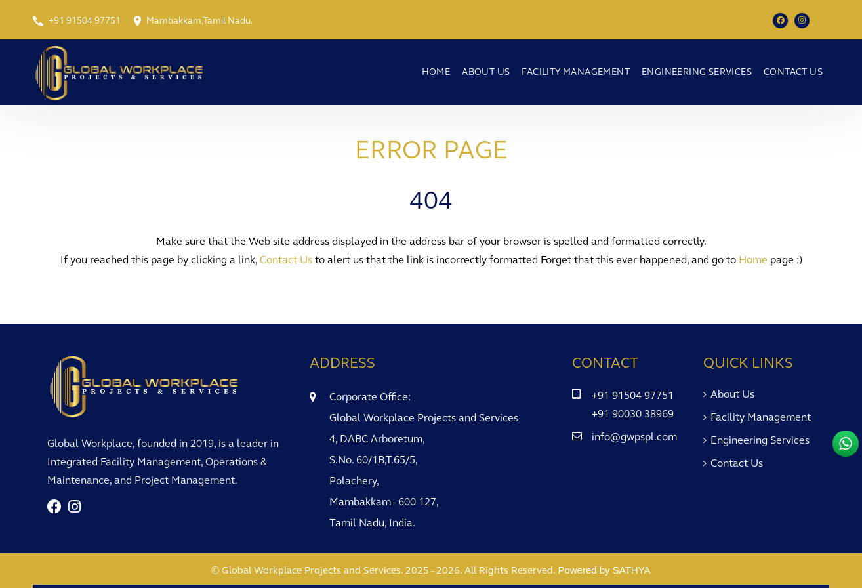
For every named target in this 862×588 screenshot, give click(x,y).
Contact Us (793, 71)
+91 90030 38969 (633, 414)
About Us (486, 71)
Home (436, 71)
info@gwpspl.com (634, 436)
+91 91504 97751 (85, 20)
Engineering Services (697, 71)
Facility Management (576, 71)
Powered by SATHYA (604, 570)
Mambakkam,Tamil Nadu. (199, 20)
